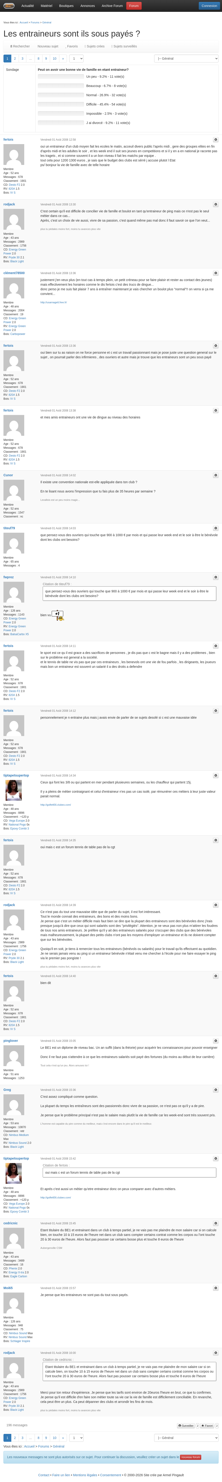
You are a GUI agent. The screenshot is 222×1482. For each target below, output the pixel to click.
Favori (207, 1425)
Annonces (88, 6)
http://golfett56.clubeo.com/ (55, 804)
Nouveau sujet (47, 46)
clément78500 (14, 273)
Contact (43, 1475)
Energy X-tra (16, 1272)
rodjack (9, 204)
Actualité (27, 6)
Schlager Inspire (20, 1341)
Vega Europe (17, 820)
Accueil (24, 22)
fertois (8, 139)
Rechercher (20, 46)
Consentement (110, 1475)
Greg (7, 1090)
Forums (35, 22)
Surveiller (185, 1425)
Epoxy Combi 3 (19, 828)
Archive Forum (112, 6)
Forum (133, 6)
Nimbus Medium (19, 1135)
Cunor (8, 475)
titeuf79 (9, 528)
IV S (12, 192)
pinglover (10, 1041)
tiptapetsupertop (16, 775)
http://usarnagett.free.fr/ (53, 302)
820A (12, 188)
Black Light (17, 261)
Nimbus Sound (18, 1143)
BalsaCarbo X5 (19, 634)
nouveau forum (190, 1457)
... (30, 58)
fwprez (8, 577)
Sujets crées (95, 46)
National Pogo (17, 824)
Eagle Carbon (18, 1276)
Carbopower (17, 334)
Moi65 (8, 1288)
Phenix (13, 1268)
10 (55, 58)
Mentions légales (85, 1475)
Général (46, 22)
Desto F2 (14, 184)
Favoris (71, 46)
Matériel (46, 6)
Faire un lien (61, 1475)
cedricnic (10, 1223)
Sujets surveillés (124, 46)
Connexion (209, 6)
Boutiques (66, 6)
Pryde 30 (14, 257)
